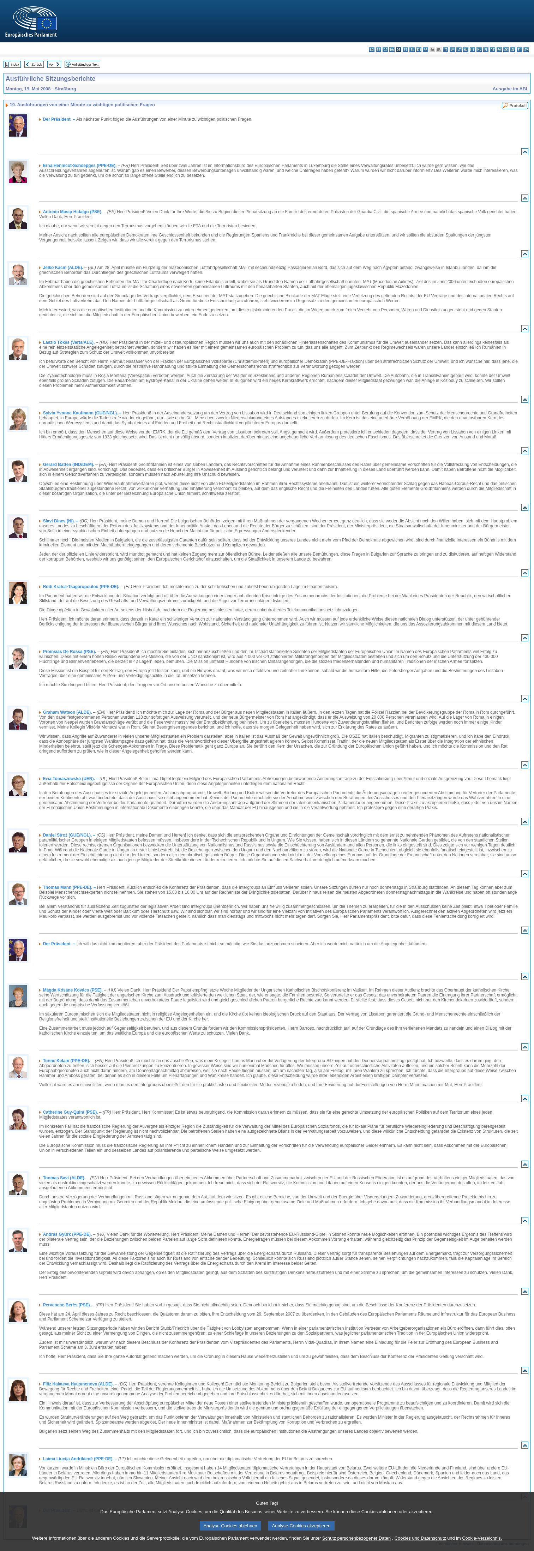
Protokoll (518, 105)
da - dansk (392, 49)
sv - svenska (526, 49)
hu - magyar (465, 49)
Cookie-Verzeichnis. (482, 1546)
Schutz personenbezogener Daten (356, 1546)
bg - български (371, 49)
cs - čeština (385, 49)
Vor (51, 64)
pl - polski (485, 49)
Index (15, 64)
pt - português (492, 49)
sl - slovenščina (512, 49)
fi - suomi (519, 49)
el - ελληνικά (412, 49)
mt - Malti (472, 49)
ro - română (499, 49)
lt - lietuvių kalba (459, 49)
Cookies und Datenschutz (420, 1546)
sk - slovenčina (506, 49)
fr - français (425, 49)
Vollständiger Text (85, 64)
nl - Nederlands (479, 49)
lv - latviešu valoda (452, 49)
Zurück (37, 64)
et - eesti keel (405, 49)
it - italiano (445, 49)
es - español (378, 49)
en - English (418, 49)
